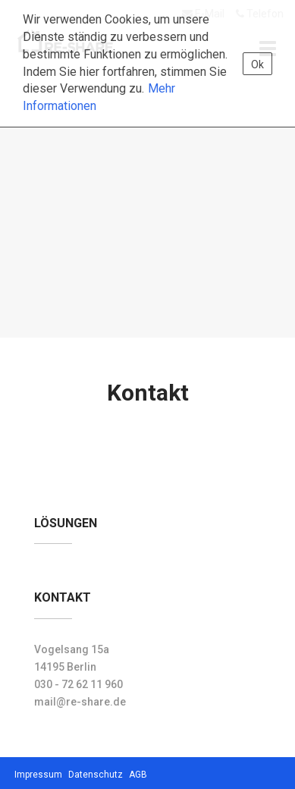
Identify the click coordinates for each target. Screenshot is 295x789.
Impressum (38, 774)
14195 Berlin (65, 667)
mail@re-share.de (80, 702)
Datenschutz (95, 774)
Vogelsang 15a (71, 649)
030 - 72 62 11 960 (78, 684)
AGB (138, 774)
